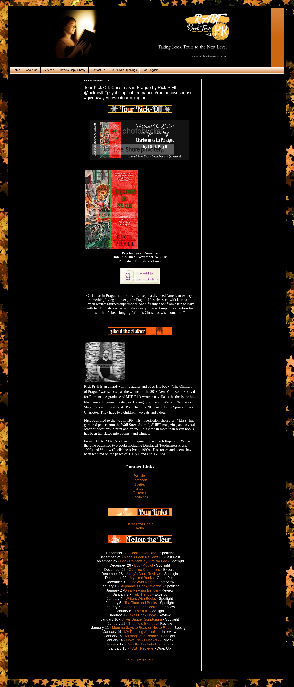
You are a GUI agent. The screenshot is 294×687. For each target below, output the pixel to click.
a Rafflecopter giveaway (139, 659)
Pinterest (139, 493)
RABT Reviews (142, 648)
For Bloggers (150, 70)
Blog (139, 488)
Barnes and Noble (140, 524)
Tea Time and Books (140, 603)
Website (140, 476)
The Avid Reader (143, 582)
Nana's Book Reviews (141, 557)
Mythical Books (142, 578)
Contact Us (98, 70)
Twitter (140, 484)
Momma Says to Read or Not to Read (141, 628)
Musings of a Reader (141, 636)
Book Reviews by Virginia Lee (143, 561)
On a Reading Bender (141, 590)
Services (48, 70)
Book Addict (143, 565)
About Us (31, 70)
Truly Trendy (141, 594)
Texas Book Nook (142, 615)
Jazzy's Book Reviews (143, 574)
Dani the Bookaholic (142, 644)
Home (16, 70)
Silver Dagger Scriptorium (141, 619)
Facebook (140, 480)
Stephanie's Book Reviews (141, 586)
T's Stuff (140, 611)
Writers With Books (141, 599)
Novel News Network (142, 640)
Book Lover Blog (143, 553)
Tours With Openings (124, 70)
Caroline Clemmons (144, 570)
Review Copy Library (72, 70)
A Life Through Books (140, 607)
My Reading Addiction (141, 632)
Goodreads (140, 497)
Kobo (140, 528)
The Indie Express (142, 624)
